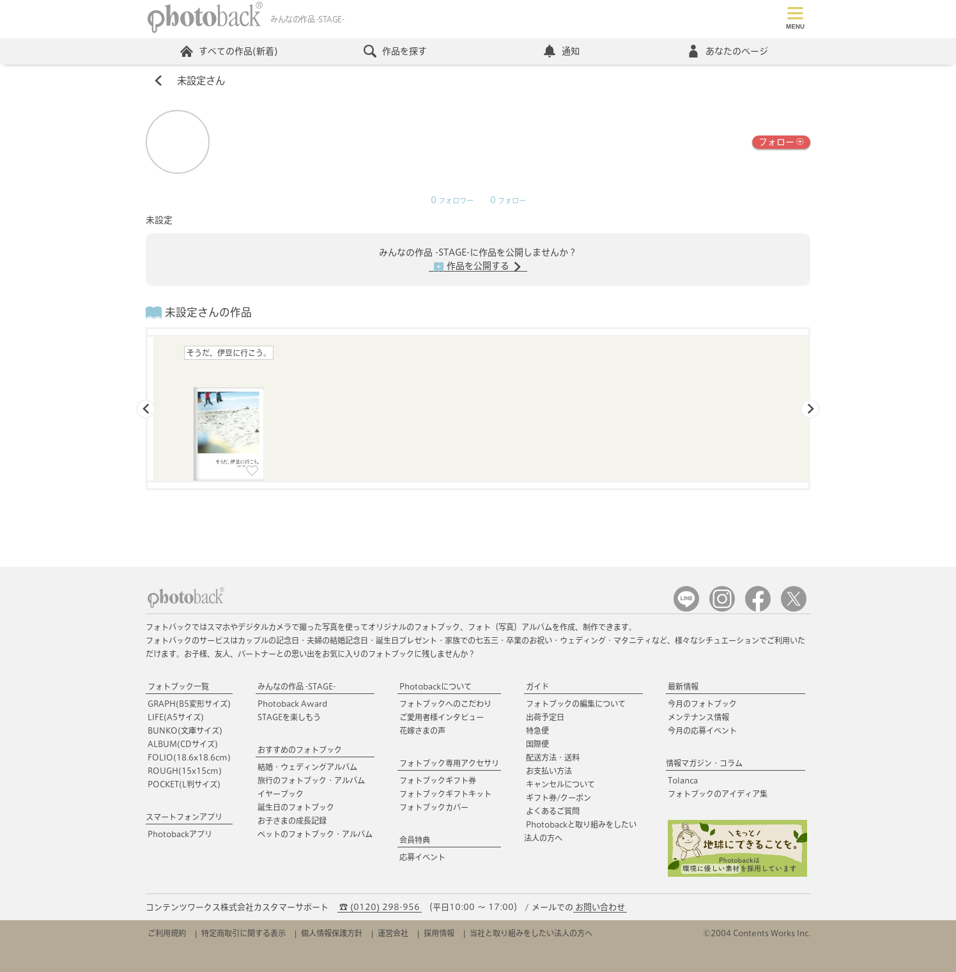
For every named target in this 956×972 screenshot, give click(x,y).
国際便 (537, 744)
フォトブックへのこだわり (445, 703)
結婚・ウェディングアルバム (307, 767)
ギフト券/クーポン (558, 797)
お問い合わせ (600, 907)
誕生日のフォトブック (296, 807)
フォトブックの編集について (576, 703)
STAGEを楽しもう (289, 717)
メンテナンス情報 (698, 717)
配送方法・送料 (553, 757)
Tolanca (683, 780)
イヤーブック (281, 794)
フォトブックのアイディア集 (717, 794)
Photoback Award (292, 703)
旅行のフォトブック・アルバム (311, 780)
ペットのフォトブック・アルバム (315, 834)
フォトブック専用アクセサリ (449, 763)
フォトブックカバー (433, 807)
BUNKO (185, 730)
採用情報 (439, 933)
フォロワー (452, 200)
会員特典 (414, 840)
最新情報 (683, 686)
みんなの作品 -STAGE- (296, 686)
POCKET (184, 784)
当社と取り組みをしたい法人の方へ (531, 933)
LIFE (176, 717)
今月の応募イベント (702, 730)
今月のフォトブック (702, 703)
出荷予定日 (545, 717)
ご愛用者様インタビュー (441, 717)
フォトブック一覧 (178, 686)
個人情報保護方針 (331, 933)
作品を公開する (478, 266)
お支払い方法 (549, 771)
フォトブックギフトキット (445, 794)
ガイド (537, 686)
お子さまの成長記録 (292, 820)
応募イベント (422, 857)
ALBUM (183, 744)
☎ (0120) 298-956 (379, 907)
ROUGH (185, 771)
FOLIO (189, 757)
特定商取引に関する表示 (243, 933)
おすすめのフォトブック (300, 749)
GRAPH (189, 703)
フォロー (781, 140)
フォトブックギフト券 (437, 780)
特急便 (537, 730)
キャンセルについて (560, 784)
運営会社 (393, 933)
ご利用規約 (167, 933)
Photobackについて (435, 686)
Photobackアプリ (180, 834)
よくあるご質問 (553, 811)
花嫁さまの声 (422, 730)
